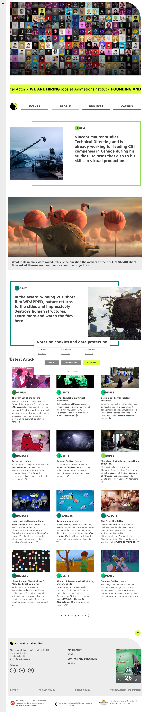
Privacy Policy (74, 371)
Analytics (68, 350)
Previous (62, 615)
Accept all (91, 363)
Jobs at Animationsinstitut (73, 89)
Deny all (52, 363)
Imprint (68, 371)
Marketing (44, 350)
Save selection (71, 363)
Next (89, 615)
